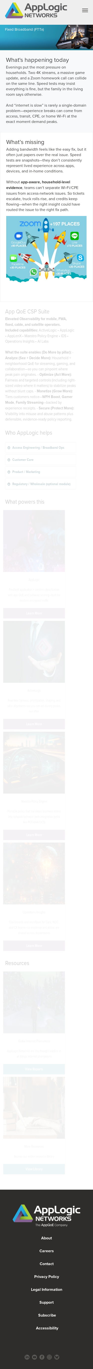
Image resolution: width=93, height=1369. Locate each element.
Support (46, 1302)
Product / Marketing (1, 471)
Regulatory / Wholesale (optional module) (2, 483)
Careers (46, 1251)
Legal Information (46, 1289)
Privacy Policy (46, 1276)
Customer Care (1, 459)
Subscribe (46, 1315)
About (46, 1238)
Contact (47, 1264)
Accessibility (46, 1328)
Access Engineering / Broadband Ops (2, 447)
